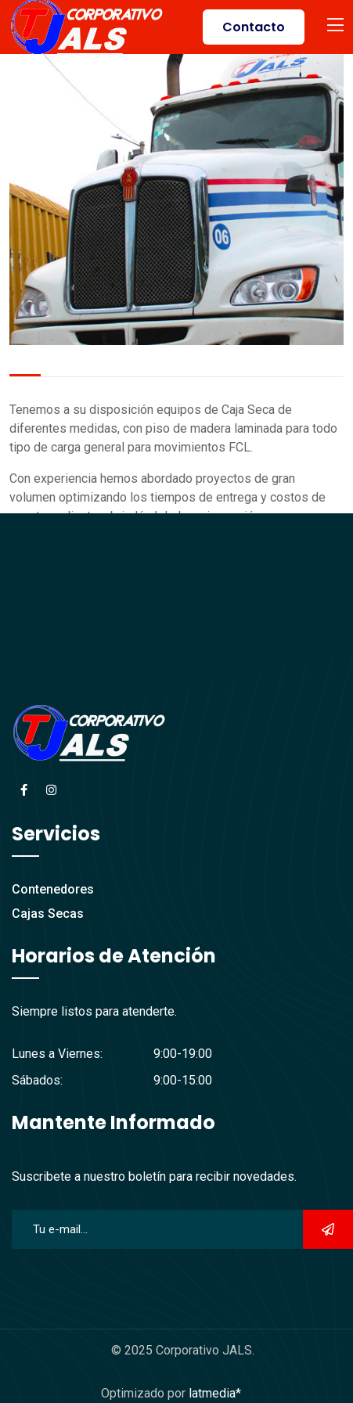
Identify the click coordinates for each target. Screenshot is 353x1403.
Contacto (253, 27)
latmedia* (215, 1393)
